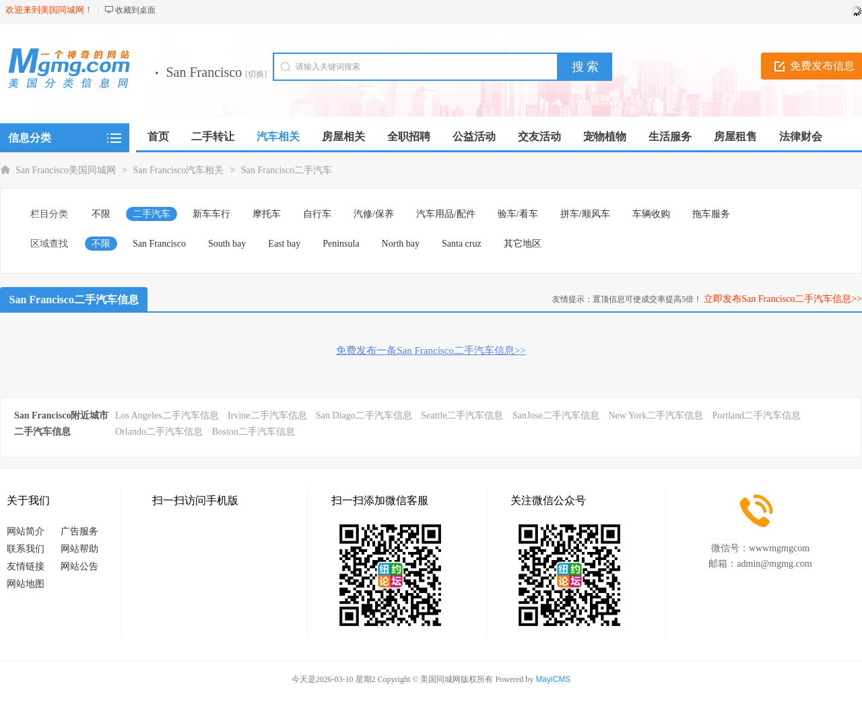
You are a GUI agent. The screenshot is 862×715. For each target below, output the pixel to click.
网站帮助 (79, 549)
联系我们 (25, 549)
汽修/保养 (374, 214)
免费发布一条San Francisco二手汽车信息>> (430, 350)
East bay (284, 244)
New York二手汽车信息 (656, 415)
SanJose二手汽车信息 (555, 415)
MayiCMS (552, 679)
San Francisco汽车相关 (178, 170)
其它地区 (522, 244)
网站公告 (79, 566)
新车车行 (211, 214)
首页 (158, 136)
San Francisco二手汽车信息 (74, 299)
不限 (101, 214)
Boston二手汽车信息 (253, 432)
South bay (227, 244)
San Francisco (159, 244)
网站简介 (25, 531)
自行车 (317, 214)
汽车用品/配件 (445, 214)
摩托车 (267, 214)
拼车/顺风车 (585, 214)
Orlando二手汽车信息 (159, 432)
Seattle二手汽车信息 (462, 415)
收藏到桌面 (135, 10)
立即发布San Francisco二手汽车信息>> (783, 299)
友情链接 (25, 566)
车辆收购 (651, 214)
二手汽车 (151, 214)
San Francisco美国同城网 (65, 170)
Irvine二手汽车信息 (267, 415)
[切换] (256, 74)
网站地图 (25, 584)
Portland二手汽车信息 (756, 415)
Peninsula (341, 244)
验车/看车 (518, 214)
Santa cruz (462, 244)
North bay (401, 244)
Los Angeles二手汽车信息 (167, 415)
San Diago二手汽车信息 (364, 415)
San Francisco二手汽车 (286, 170)
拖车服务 (711, 214)
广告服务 (79, 531)
